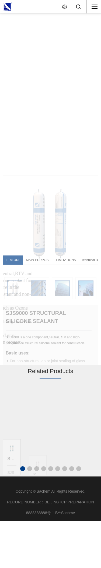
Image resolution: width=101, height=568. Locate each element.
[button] (22, 468)
